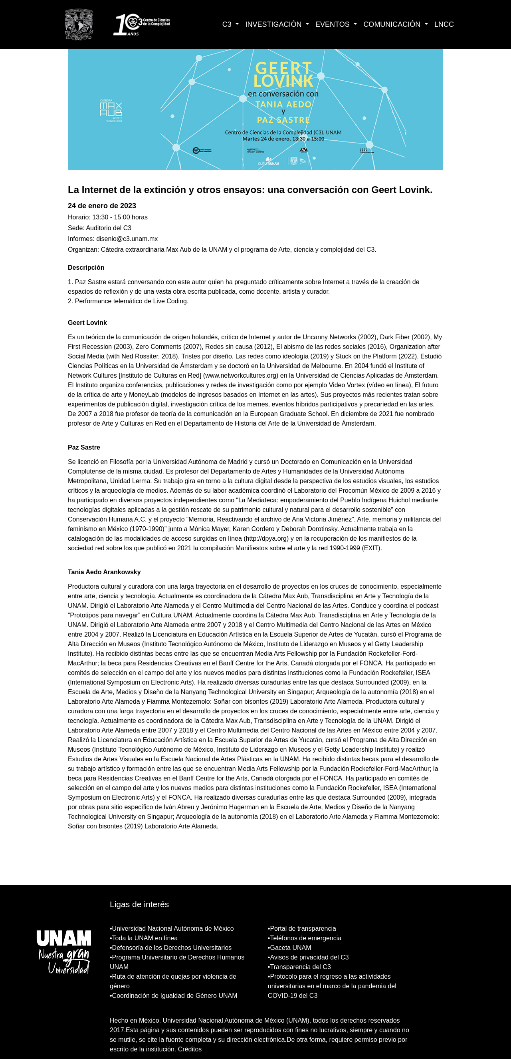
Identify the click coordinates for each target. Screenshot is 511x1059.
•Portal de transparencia (302, 928)
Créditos (190, 1049)
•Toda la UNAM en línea (144, 938)
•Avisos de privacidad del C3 (308, 957)
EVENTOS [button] (333, 24)
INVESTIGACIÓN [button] (274, 24)
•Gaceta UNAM (289, 947)
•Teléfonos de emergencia (304, 938)
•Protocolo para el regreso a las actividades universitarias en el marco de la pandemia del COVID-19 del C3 (332, 986)
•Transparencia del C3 (299, 966)
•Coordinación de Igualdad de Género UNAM (174, 995)
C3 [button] (228, 24)
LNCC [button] (444, 24)
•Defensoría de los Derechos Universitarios (171, 947)
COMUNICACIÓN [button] (392, 24)
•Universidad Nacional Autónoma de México (172, 928)
